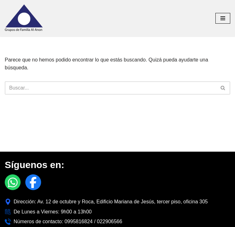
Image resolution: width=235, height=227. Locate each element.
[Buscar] (110, 88)
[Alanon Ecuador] (24, 18)
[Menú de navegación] (222, 18)
